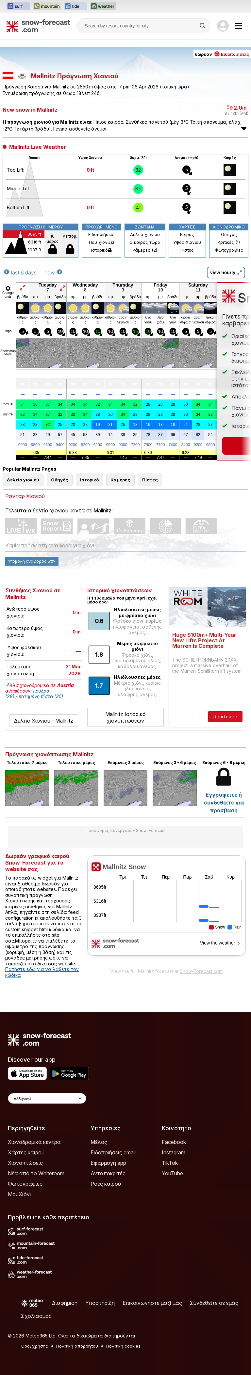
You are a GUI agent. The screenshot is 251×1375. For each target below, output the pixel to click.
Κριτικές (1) (229, 242)
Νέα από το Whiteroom (36, 1173)
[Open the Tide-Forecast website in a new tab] (75, 6)
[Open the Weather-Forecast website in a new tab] (103, 6)
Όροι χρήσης (34, 1346)
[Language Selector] (47, 1098)
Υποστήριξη (100, 1303)
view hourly (226, 272)
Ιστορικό (101, 250)
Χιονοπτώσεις (25, 1163)
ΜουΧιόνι (19, 1194)
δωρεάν (222, 54)
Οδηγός (229, 234)
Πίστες (187, 250)
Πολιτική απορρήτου (77, 1346)
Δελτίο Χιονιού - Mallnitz (43, 720)
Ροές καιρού (106, 1183)
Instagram (173, 1152)
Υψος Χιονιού (187, 242)
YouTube (172, 1173)
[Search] (203, 26)
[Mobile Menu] (238, 26)
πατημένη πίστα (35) (41, 696)
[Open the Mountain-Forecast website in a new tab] (47, 6)
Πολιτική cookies (123, 1346)
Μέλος (99, 1142)
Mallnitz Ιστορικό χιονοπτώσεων (125, 717)
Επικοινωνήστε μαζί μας (152, 1303)
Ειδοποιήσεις (101, 234)
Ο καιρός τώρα (144, 242)
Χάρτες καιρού (26, 1152)
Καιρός (187, 234)
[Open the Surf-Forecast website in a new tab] (18, 6)
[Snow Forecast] (38, 25)
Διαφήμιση (64, 1303)
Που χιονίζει (101, 242)
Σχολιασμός (36, 1316)
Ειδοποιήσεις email (113, 1152)
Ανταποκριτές (108, 1173)
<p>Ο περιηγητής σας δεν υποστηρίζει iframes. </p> (166, 910)
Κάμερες (120, 479)
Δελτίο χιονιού (145, 234)
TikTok (170, 1163)
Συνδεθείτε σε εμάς (214, 1303)
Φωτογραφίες (229, 250)
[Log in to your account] (223, 26)
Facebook (174, 1142)
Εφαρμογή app (108, 1163)
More (8, 354)
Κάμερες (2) (145, 250)
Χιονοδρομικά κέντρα (34, 1142)
